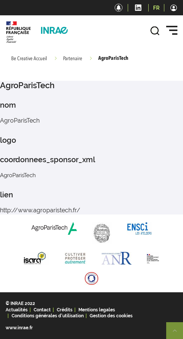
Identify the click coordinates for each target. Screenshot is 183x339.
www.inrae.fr (19, 327)
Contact (42, 309)
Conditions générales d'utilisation (48, 315)
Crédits (64, 309)
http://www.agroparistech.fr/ (40, 210)
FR (156, 8)
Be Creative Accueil (29, 58)
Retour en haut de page (178, 334)
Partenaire (72, 58)
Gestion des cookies (111, 315)
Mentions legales (96, 309)
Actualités (17, 309)
